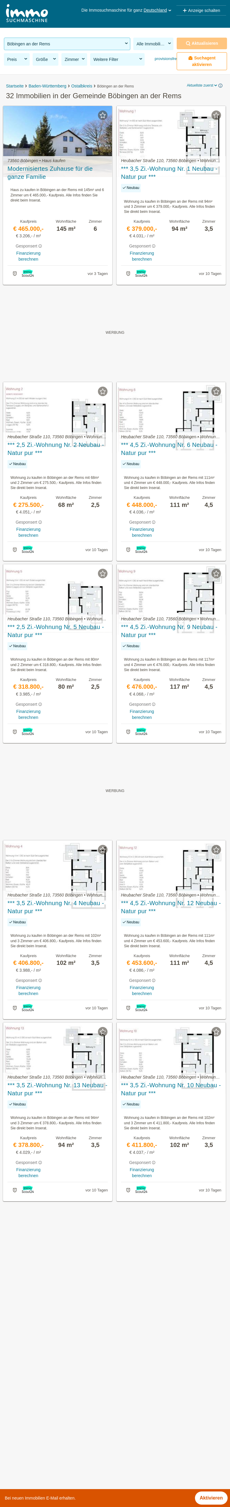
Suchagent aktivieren (202, 61)
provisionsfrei (166, 58)
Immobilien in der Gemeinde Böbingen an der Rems (59, 1383)
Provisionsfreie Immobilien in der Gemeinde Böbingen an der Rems (76, 1397)
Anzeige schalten (201, 10)
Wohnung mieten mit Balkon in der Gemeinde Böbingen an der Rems (78, 1449)
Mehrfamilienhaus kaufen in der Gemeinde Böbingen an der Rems (74, 1462)
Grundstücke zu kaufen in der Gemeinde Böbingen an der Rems (72, 1410)
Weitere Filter (118, 59)
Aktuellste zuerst (202, 85)
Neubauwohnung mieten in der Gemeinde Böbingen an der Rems (73, 1436)
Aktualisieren (202, 43)
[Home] (27, 14)
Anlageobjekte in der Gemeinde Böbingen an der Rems (63, 1423)
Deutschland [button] (158, 10)
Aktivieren (211, 1497)
